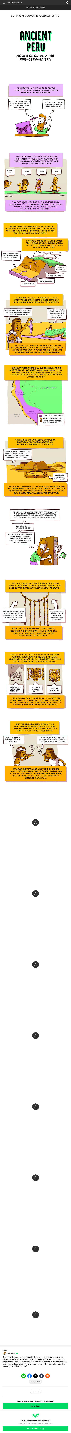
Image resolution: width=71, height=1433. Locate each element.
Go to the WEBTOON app (35, 1429)
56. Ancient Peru (15, 2)
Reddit (47, 1375)
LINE (23, 1375)
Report (35, 1391)
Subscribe (36, 1382)
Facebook (29, 1375)
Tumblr (41, 1375)
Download (35, 1406)
